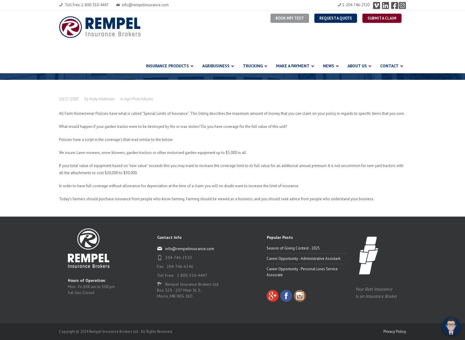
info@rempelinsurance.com (142, 4)
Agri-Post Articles (138, 98)
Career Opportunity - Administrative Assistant (303, 258)
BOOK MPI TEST (290, 18)
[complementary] (422, 307)
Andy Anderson (101, 98)
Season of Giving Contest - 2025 (293, 248)
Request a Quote (335, 18)
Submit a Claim (381, 18)
